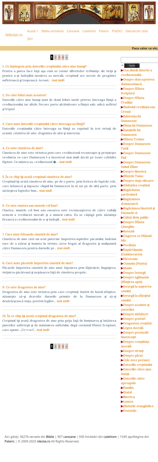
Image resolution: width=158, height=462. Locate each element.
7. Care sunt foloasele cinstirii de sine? (30, 234)
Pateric (104, 31)
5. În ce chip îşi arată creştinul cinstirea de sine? (37, 177)
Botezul (128, 231)
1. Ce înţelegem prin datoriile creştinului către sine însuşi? (44, 66)
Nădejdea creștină (136, 185)
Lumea (128, 401)
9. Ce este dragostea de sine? (23, 287)
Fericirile (129, 411)
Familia (128, 388)
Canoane (73, 31)
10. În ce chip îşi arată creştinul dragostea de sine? (39, 316)
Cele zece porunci (136, 360)
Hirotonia (130, 259)
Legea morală (133, 328)
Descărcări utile (137, 31)
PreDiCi (117, 31)
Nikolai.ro (14, 34)
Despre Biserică (134, 171)
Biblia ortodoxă (53, 31)
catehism (110, 437)
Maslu (127, 268)
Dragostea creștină (137, 323)
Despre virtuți (133, 351)
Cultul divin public (136, 217)
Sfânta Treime (133, 139)
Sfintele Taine (133, 176)
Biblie (50, 437)
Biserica (129, 397)
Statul (127, 392)
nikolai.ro (43, 441)
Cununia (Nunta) (135, 263)
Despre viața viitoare (138, 180)
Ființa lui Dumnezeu (137, 125)
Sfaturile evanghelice (138, 406)
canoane (69, 437)
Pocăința (129, 245)
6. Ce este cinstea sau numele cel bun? (30, 205)
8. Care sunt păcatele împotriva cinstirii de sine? (37, 263)
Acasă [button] (31, 31)
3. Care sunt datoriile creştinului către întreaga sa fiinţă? (43, 124)
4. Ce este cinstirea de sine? (22, 148)
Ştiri (30, 39)
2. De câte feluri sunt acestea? (24, 95)
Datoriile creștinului (137, 365)
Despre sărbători (135, 314)
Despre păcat (133, 355)
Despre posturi (134, 319)
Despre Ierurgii (134, 273)
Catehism (89, 31)
